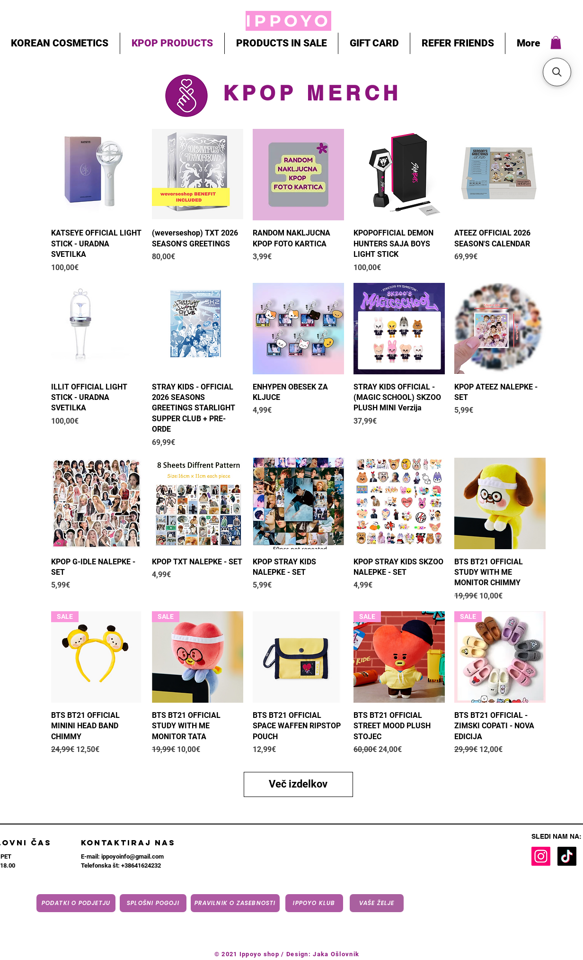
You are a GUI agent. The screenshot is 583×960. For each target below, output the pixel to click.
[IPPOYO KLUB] (314, 903)
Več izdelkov (298, 784)
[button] (555, 42)
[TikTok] (566, 856)
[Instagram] (540, 856)
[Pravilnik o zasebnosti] (235, 903)
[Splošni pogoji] (153, 903)
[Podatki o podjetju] (75, 903)
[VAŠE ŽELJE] (377, 903)
